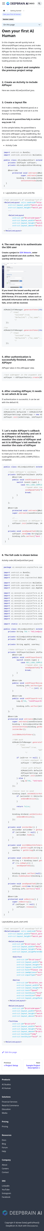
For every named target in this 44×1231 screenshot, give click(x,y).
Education (6, 1109)
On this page (9, 24)
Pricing (5, 1126)
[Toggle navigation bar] (3, 3)
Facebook (6, 1197)
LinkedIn (6, 1186)
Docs (4, 1140)
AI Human (6, 1088)
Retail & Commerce (10, 1105)
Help (4, 1151)
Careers (5, 1168)
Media (4, 1113)
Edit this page (9, 1052)
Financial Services (9, 1101)
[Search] (39, 3)
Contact (5, 1172)
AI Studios (6, 1084)
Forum (5, 1147)
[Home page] (4, 10)
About (4, 1165)
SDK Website (25, 252)
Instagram (6, 1193)
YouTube (6, 1189)
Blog (4, 1143)
